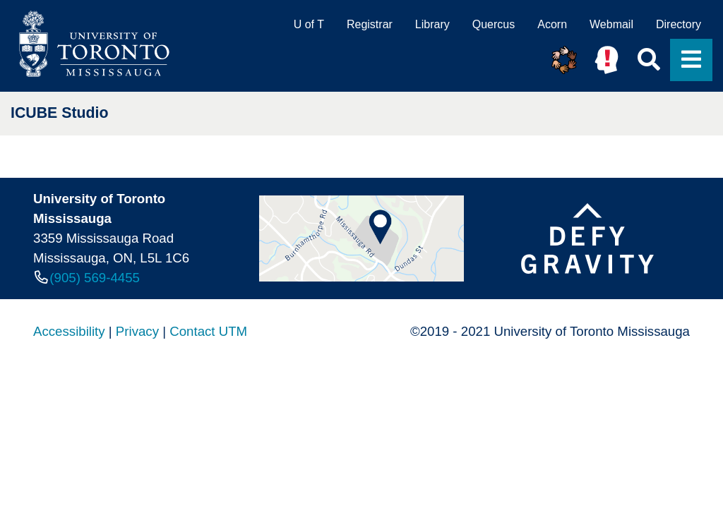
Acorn (552, 24)
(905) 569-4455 (94, 277)
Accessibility (69, 331)
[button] (564, 60)
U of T (309, 24)
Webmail (611, 24)
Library (432, 24)
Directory (678, 24)
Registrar (370, 24)
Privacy (137, 331)
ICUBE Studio (60, 112)
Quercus (493, 24)
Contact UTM (208, 331)
